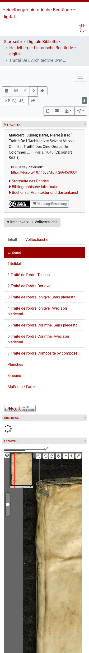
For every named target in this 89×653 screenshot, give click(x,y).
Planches (15, 364)
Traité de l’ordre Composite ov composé (42, 353)
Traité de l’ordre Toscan (29, 275)
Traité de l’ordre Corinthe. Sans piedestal (43, 325)
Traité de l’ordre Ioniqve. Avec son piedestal (37, 311)
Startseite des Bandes (30, 181)
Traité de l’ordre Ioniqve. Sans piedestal (42, 297)
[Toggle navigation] (80, 77)
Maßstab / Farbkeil (23, 387)
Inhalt (12, 239)
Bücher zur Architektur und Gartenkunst (45, 192)
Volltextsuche (36, 239)
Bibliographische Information (36, 187)
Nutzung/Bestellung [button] (50, 204)
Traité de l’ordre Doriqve (29, 286)
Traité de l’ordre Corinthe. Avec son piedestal (38, 339)
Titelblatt (15, 263)
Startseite (13, 41)
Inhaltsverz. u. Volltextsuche (32, 222)
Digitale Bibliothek (44, 41)
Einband (14, 252)
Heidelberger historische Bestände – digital (43, 50)
